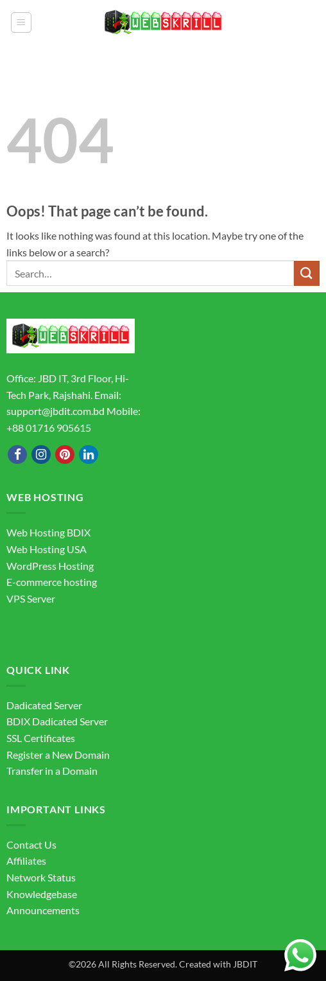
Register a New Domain (58, 754)
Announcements (43, 910)
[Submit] (307, 273)
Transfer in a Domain (52, 770)
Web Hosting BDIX (48, 532)
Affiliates (26, 860)
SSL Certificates (40, 738)
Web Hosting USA (46, 549)
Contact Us (31, 844)
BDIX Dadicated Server (57, 721)
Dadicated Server (44, 705)
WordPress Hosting (50, 566)
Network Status (41, 877)
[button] (21, 22)
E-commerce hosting (51, 582)
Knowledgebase (41, 894)
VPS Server (30, 598)
